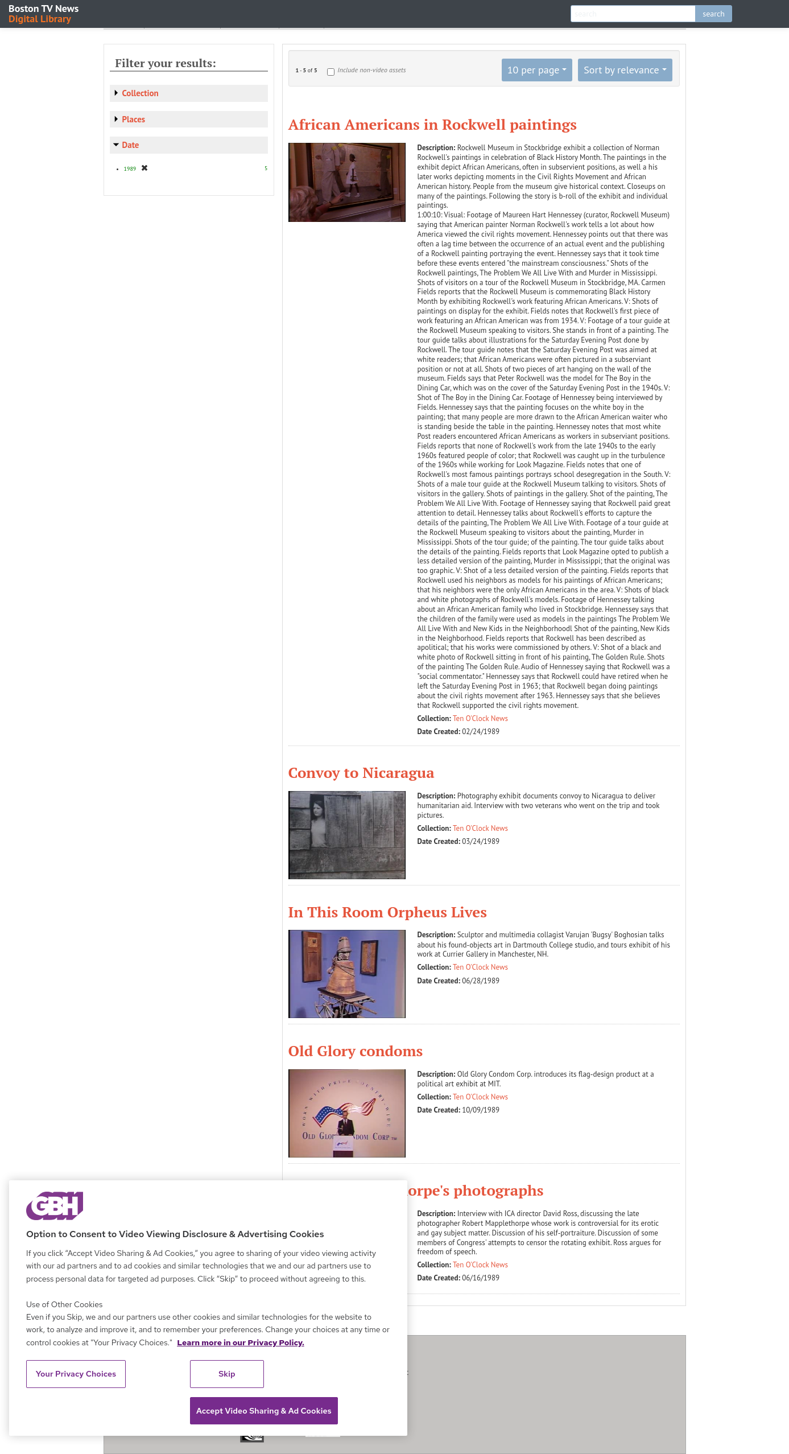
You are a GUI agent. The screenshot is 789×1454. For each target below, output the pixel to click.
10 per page (533, 69)
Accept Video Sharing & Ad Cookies (264, 1411)
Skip (227, 1374)
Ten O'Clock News (480, 718)
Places (134, 119)
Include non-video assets (371, 69)
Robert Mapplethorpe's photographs (416, 1190)
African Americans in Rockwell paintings (432, 124)
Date (130, 144)
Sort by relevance (621, 69)
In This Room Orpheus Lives (388, 911)
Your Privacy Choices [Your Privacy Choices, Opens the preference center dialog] (76, 1374)
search (714, 14)
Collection (140, 93)
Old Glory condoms (355, 1050)
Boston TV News (44, 13)
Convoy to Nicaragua (361, 772)
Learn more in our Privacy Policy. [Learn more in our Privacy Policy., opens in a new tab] (240, 1342)
